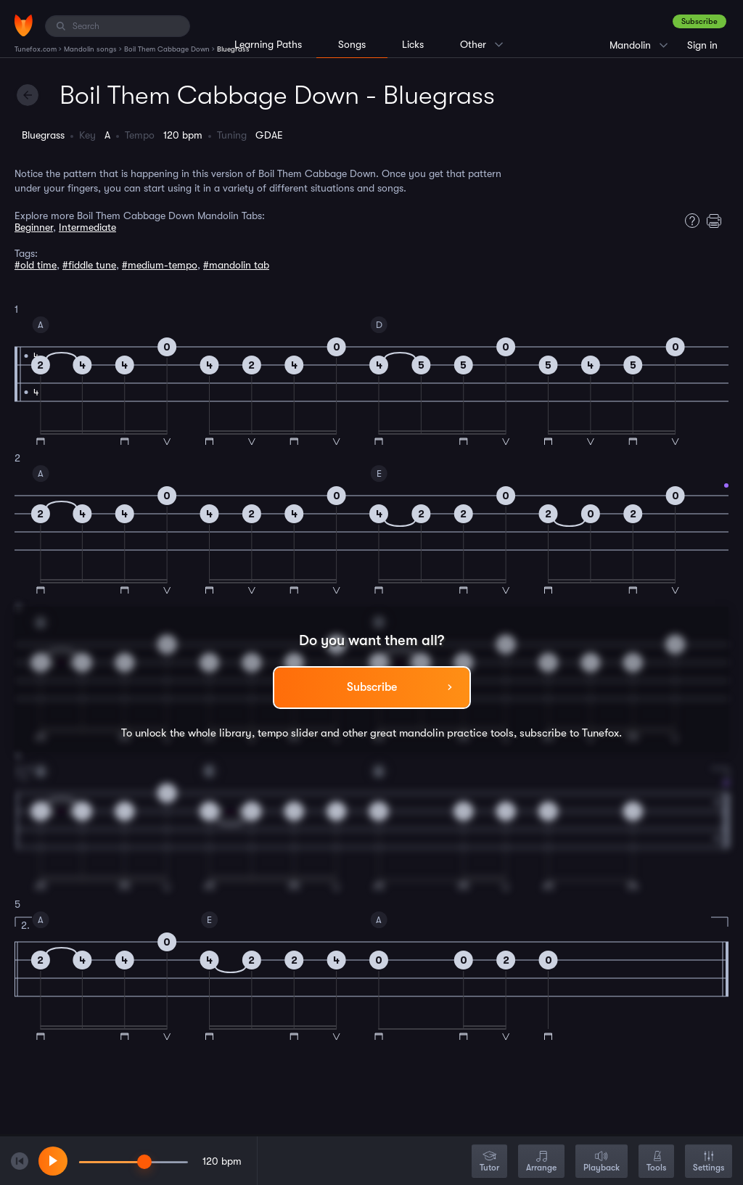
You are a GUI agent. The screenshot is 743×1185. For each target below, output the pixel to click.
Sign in (702, 45)
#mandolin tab (236, 265)
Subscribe (699, 21)
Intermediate (87, 227)
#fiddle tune (89, 265)
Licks (413, 44)
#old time (36, 265)
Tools (656, 1162)
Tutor (489, 1162)
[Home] (24, 25)
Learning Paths (268, 44)
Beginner (34, 227)
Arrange (541, 1162)
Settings (708, 1162)
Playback (601, 1162)
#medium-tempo (159, 265)
